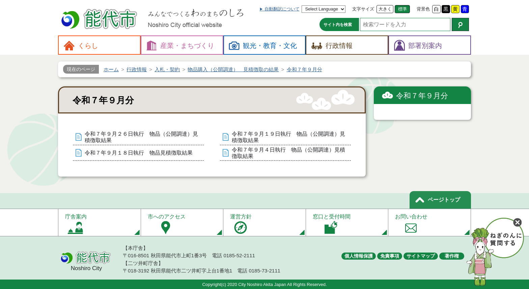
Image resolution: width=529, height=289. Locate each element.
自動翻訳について (282, 8)
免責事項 (389, 256)
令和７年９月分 (422, 95)
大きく (385, 8)
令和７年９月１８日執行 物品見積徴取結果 (139, 153)
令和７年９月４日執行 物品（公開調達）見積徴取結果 (288, 153)
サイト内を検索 (338, 24)
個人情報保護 (358, 256)
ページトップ (444, 200)
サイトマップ (421, 256)
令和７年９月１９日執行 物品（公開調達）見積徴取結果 (288, 137)
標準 (402, 8)
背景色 (423, 8)
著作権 (452, 256)
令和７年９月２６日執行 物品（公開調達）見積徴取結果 (141, 137)
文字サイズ (363, 8)
